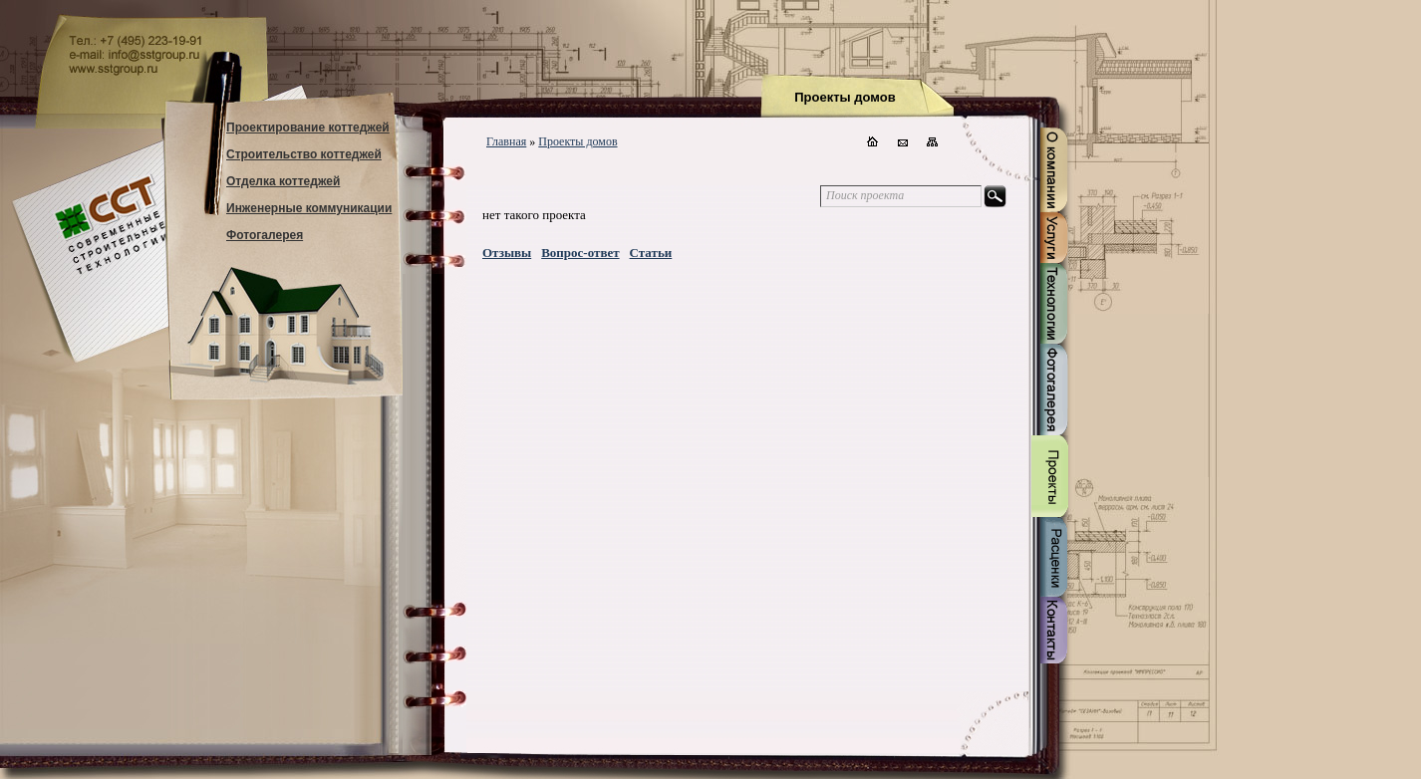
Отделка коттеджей (283, 181)
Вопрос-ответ (580, 252)
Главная (506, 141)
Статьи (651, 252)
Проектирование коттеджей (308, 127)
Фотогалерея (264, 235)
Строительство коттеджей (304, 154)
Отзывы (506, 252)
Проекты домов (577, 141)
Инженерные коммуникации (309, 208)
